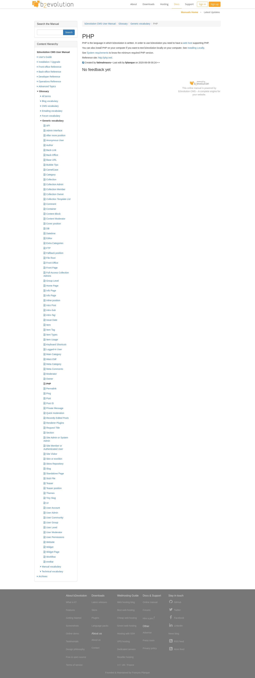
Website (48, 542)
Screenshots (72, 625)
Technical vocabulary (51, 571)
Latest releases (99, 602)
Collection (49, 179)
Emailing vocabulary (51, 111)
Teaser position (52, 488)
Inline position (51, 300)
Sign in (202, 4)
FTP (47, 248)
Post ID (48, 403)
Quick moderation (53, 413)
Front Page (50, 267)
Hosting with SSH (126, 633)
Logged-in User (52, 349)
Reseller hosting (125, 657)
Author (48, 145)
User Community (53, 517)
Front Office (50, 262)
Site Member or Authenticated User (53, 447)
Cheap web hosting (127, 618)
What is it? (71, 602)
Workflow (49, 556)
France (130, 665)
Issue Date (50, 320)
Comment (49, 204)
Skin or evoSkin (52, 458)
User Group (50, 522)
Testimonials (72, 641)
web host (187, 43)
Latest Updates (212, 12)
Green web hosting (126, 625)
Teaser (48, 483)
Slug (47, 468)
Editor (47, 238)
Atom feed (176, 649)
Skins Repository (53, 463)
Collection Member (54, 189)
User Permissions (53, 537)
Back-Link (49, 150)
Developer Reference (48, 76)
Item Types (50, 334)
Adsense (147, 632)
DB (46, 228)
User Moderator (52, 532)
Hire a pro (148, 618)
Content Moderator (54, 218)
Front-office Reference (49, 66)
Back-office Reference (49, 71)
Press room (148, 640)
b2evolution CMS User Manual (100, 23)
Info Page (49, 290)
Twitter (174, 609)
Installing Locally (195, 48)
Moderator (50, 374)
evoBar (48, 561)
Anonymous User (53, 140)
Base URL (50, 160)
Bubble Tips (50, 164)
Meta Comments (53, 369)
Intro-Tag (49, 315)
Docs (176, 4)
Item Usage (50, 339)
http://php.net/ (105, 57)
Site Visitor (50, 454)
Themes (49, 493)
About (133, 4)
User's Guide (44, 57)
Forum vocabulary (50, 115)
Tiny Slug (49, 498)
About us (96, 640)
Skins (94, 610)
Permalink (49, 388)
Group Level (51, 280)
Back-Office (50, 155)
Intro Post (49, 305)
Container (49, 209)
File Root (49, 258)
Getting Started (73, 618)
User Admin (50, 512)
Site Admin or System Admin (55, 439)
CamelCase (50, 169)
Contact (95, 647)
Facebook (176, 617)
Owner (48, 378)
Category (49, 174)
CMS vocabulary (49, 106)
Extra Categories (53, 243)
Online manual (150, 602)
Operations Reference (49, 81)
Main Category (52, 354)
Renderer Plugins (53, 423)
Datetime (49, 233)
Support (189, 4)
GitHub (174, 602)
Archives (42, 576)
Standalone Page (53, 473)
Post (47, 398)
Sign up (215, 4)
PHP (47, 383)
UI (46, 503)
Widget (48, 547)
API (46, 125)
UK (123, 665)
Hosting (164, 4)
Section (48, 432)
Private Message (53, 408)
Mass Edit (49, 359)
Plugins (95, 618)
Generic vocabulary (140, 23)
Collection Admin (53, 184)
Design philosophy (75, 649)
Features (70, 610)
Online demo (72, 633)
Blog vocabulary (49, 101)
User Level (50, 527)
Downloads (148, 4)
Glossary (123, 23)
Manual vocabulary (50, 566)
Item (47, 325)
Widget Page (51, 552)
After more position (54, 135)
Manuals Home (189, 12)
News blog (173, 633)
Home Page (50, 285)
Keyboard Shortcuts (54, 344)
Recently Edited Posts (56, 418)
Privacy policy (150, 648)
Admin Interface (52, 130)
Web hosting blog (126, 602)
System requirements (97, 52)
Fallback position (53, 253)
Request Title (51, 427)
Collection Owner (53, 194)
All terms (45, 96)
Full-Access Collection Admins (56, 274)
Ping (47, 393)
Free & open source (76, 657)
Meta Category (52, 364)
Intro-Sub (49, 310)
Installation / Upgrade (48, 62)
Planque (145, 672)
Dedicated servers (126, 649)
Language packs (100, 625)
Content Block (51, 213)
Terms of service (74, 665)
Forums (146, 610)
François (136, 672)
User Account (51, 507)
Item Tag (49, 329)
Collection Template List (56, 199)
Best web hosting (126, 610)
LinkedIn (175, 625)
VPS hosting (123, 641)
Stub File (49, 478)
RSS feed (176, 641)
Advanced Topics (46, 86)
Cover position (52, 223)
